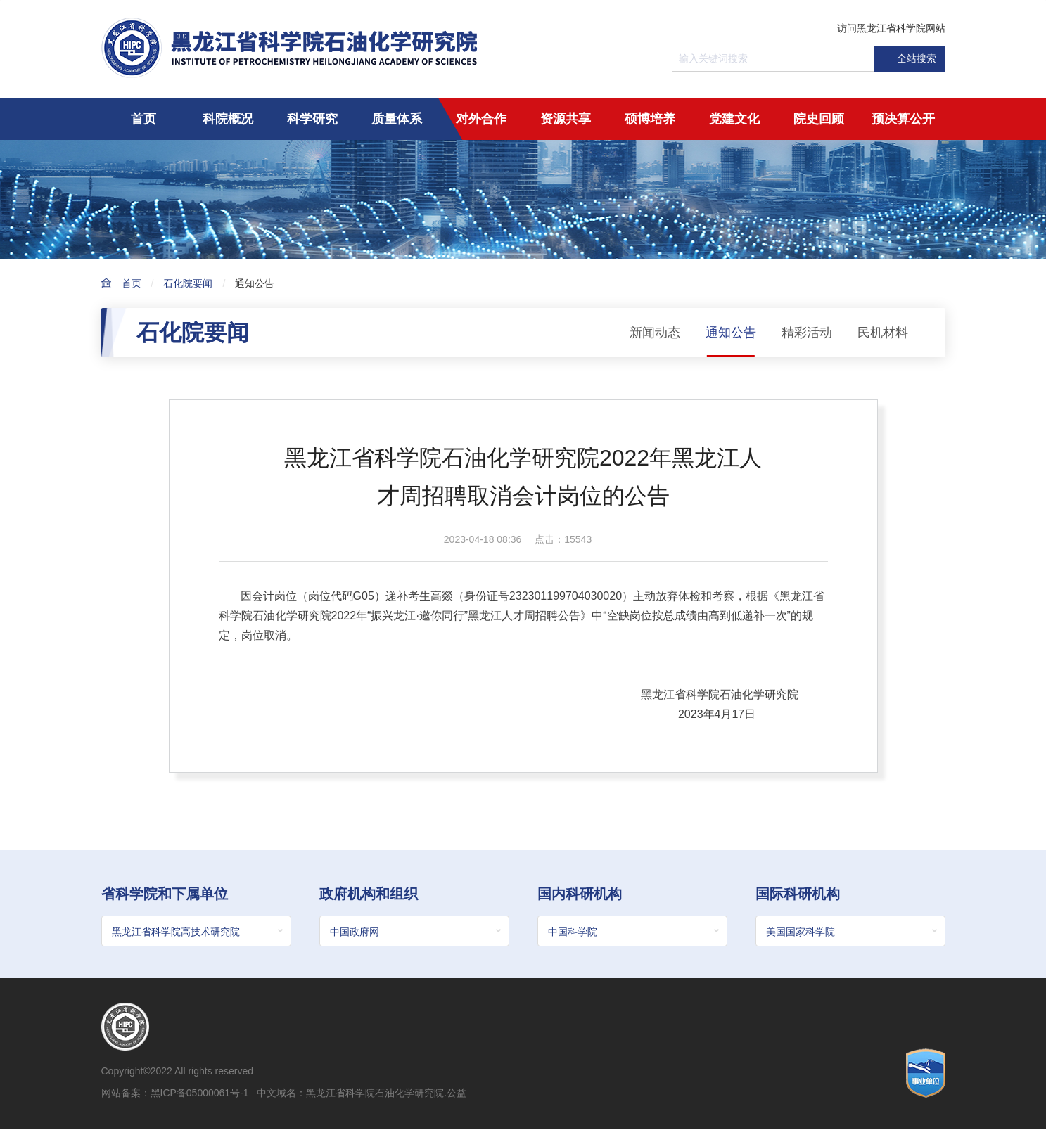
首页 (143, 119)
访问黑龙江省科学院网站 (891, 28)
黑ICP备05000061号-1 (200, 1093)
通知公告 (254, 283)
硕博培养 (650, 119)
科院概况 (228, 119)
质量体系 (396, 119)
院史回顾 (818, 119)
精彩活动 (807, 333)
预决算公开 (903, 119)
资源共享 (565, 119)
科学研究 (312, 119)
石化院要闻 (187, 283)
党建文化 (734, 119)
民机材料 (882, 333)
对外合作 (481, 119)
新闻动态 (655, 333)
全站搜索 (908, 59)
